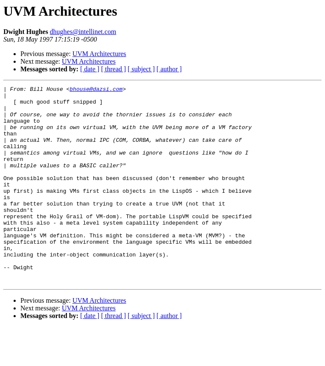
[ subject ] (141, 69)
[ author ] (169, 69)
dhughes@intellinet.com (83, 31)
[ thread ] (113, 69)
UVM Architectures (99, 53)
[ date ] (89, 69)
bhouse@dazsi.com (96, 90)
